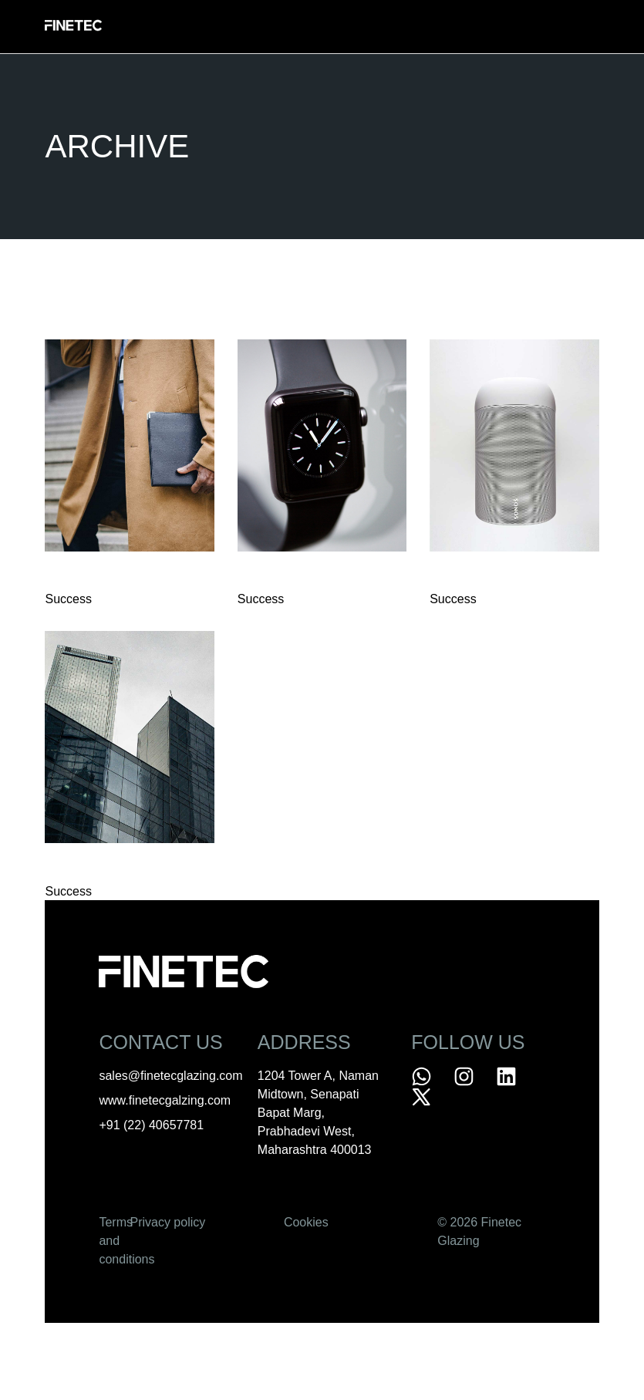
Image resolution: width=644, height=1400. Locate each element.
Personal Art (477, 577)
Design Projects (103, 577)
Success (68, 599)
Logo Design (281, 577)
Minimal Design (96, 868)
